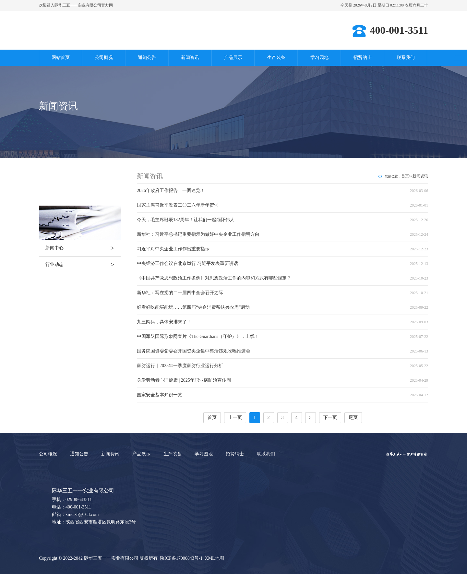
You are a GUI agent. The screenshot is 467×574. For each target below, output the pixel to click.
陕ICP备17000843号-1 (181, 558)
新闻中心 (83, 248)
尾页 (353, 417)
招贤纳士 (362, 57)
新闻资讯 (190, 57)
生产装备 (276, 57)
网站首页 (61, 57)
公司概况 (104, 57)
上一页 (235, 417)
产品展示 (233, 57)
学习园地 (319, 57)
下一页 (330, 417)
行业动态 (83, 265)
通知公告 (147, 57)
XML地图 (214, 558)
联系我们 (406, 57)
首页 (405, 176)
